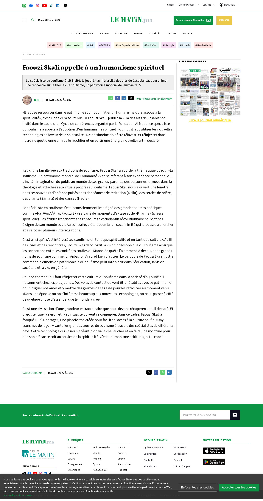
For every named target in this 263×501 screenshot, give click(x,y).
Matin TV (72, 447)
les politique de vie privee (18, 495)
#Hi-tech (185, 45)
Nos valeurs (180, 447)
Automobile (124, 464)
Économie (121, 33)
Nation (104, 33)
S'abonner (224, 20)
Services (209, 5)
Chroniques (74, 469)
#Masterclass (74, 45)
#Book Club (150, 45)
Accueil (27, 54)
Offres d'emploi (182, 466)
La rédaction (180, 453)
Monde (138, 33)
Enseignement (75, 464)
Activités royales (81, 33)
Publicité (170, 5)
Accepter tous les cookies (239, 487)
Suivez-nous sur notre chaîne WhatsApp (154, 99)
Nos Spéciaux (100, 469)
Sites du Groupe (189, 5)
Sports (187, 33)
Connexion (229, 5)
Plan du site (150, 466)
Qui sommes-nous (153, 447)
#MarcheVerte (203, 45)
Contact (178, 460)
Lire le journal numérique (210, 120)
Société (154, 33)
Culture (171, 33)
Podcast (122, 469)
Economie (73, 453)
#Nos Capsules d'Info (127, 45)
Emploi (121, 458)
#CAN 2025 (55, 45)
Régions (97, 458)
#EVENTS (104, 45)
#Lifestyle (168, 45)
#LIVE (90, 45)
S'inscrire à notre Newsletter (193, 20)
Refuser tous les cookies (197, 487)
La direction (150, 453)
